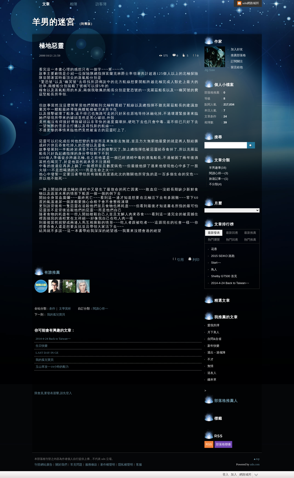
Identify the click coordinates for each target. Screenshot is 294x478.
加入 (234, 474)
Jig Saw (209, 70)
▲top (256, 459)
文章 (46, 4)
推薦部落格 (238, 55)
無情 (210, 366)
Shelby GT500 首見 (224, 276)
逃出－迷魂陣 (216, 352)
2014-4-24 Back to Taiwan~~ (53, 338)
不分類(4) (215, 184)
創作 (52, 308)
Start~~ (216, 262)
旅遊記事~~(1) (218, 178)
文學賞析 (65, 308)
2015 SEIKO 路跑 (223, 256)
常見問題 (76, 464)
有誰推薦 (52, 272)
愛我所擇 (213, 325)
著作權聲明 (107, 464)
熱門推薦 (250, 239)
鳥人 (214, 269)
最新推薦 (250, 232)
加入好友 (237, 49)
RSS (209, 444)
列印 (195, 260)
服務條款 (91, 464)
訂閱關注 (237, 61)
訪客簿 (101, 4)
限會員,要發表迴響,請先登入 (53, 393)
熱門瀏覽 (214, 239)
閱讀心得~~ (100, 308)
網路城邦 (245, 474)
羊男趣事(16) (217, 167)
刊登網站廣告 (43, 464)
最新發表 (214, 232)
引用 (180, 260)
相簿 (73, 4)
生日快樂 (42, 345)
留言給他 (237, 67)
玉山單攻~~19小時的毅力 (52, 366)
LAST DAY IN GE (47, 352)
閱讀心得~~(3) (218, 173)
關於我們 (61, 464)
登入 (226, 474)
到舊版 (86, 24)
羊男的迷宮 (53, 22)
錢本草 (211, 379)
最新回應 (232, 232)
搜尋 (251, 145)
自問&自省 (214, 339)
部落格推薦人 (226, 401)
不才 (210, 359)
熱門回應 (232, 239)
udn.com (255, 464)
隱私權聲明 (125, 464)
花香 (214, 249)
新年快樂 (213, 345)
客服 (139, 464)
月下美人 (213, 332)
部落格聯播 (223, 444)
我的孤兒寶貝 (56, 314)
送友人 (211, 373)
